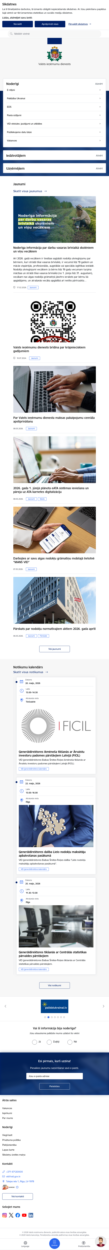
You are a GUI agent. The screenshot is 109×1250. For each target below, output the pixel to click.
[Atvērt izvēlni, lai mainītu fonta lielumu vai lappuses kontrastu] (83, 1244)
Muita (42, 499)
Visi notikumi (54, 985)
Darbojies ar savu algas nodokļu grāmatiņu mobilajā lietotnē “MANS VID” (53, 560)
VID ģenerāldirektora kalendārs (34, 769)
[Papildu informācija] (17, 1187)
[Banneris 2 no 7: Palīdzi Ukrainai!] (54, 1006)
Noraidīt (18, 24)
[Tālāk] (103, 1006)
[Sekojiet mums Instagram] (4, 1215)
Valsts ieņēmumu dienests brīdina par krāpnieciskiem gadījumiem (49, 349)
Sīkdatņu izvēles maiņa (13, 1154)
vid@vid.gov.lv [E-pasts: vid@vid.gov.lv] (13, 1176)
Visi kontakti (17, 1196)
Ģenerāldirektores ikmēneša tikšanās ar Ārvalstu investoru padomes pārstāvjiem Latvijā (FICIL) (51, 753)
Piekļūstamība (9, 1144)
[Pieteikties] (54, 1086)
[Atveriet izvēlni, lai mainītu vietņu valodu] (25, 1244)
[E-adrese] (8, 1187)
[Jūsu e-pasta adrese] (54, 1076)
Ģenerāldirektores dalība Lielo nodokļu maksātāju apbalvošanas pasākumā (52, 853)
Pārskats (43, 636)
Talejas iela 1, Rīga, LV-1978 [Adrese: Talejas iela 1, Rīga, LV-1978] (20, 1181)
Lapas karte (8, 1149)
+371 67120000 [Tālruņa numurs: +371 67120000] (14, 1171)
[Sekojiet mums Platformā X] (11, 1215)
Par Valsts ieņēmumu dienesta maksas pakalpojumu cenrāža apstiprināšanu (54, 419)
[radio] (36, 1041)
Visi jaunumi (54, 648)
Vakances (7, 1108)
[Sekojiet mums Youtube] (24, 1215)
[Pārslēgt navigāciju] (54, 1243)
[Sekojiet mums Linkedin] (31, 1215)
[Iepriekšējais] (5, 1006)
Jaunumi (33, 287)
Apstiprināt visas (50, 24)
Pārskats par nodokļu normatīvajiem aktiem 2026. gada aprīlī (54, 629)
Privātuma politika (11, 1140)
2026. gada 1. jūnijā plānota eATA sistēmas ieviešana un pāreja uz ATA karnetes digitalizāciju (51, 490)
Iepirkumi (7, 1113)
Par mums (7, 1118)
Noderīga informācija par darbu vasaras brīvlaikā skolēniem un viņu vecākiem (53, 249)
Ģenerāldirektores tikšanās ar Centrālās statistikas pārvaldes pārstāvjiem (53, 954)
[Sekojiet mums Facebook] (17, 1215)
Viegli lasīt (7, 1135)
